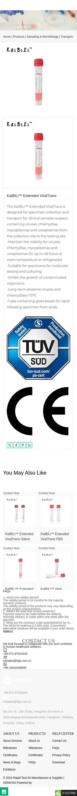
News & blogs (12, 762)
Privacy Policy (61, 755)
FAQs (32, 762)
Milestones (10, 748)
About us (34, 740)
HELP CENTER (63, 733)
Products (18, 36)
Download (58, 762)
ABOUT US (11, 733)
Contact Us (59, 740)
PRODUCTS (37, 733)
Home (7, 36)
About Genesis (12, 740)
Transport (67, 36)
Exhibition (9, 769)
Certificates (10, 755)
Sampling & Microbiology (42, 36)
